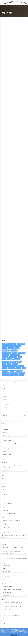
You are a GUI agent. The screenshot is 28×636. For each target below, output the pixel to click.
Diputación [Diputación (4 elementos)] (16, 359)
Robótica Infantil (7, 454)
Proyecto (3, 612)
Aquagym (5, 432)
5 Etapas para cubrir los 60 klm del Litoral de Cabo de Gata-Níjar (12, 466)
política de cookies (14, 632)
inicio (2, 530)
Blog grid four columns (6, 470)
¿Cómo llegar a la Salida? (9, 498)
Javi (4, 579)
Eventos (3, 486)
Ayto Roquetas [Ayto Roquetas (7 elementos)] (6, 350)
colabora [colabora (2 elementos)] (5, 357)
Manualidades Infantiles (8, 448)
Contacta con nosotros (8, 507)
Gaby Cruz (3, 396)
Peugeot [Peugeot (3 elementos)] (12, 370)
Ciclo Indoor (6, 437)
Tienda (3, 620)
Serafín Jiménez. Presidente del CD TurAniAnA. (10, 598)
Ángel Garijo (4, 385)
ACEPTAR (14, 634)
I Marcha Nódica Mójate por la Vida (9, 494)
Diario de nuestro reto (6, 481)
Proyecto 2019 (4, 618)
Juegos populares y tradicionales (11, 446)
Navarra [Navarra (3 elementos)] (18, 368)
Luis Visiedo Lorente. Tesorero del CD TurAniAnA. (11, 582)
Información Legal (5, 527)
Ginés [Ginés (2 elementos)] (9, 363)
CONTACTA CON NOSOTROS (8, 472)
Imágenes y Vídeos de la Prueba (10, 513)
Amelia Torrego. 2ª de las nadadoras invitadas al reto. (13, 559)
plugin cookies (25, 633)
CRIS (2, 478)
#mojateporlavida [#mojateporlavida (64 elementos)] (7, 343)
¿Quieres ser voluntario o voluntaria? (11, 500)
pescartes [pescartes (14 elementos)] (5, 370)
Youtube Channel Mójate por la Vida (11, 615)
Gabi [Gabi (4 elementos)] (4, 363)
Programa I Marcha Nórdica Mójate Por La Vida (12, 516)
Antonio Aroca (4, 388)
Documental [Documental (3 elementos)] (5, 361)
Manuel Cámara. (5, 402)
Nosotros (3, 539)
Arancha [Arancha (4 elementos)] (11, 348)
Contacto (5, 510)
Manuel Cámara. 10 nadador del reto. (13, 589)
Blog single (4, 623)
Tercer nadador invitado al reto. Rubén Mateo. (11, 603)
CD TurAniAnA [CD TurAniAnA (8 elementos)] (21, 352)
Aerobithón (6, 429)
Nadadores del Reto (8, 586)
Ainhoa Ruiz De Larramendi (8, 382)
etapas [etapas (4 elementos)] (19, 361)
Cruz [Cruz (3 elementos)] (4, 359)
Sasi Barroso (4, 407)
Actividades (4, 462)
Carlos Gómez (4, 393)
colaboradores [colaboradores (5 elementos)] (12, 357)
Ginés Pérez (4, 399)
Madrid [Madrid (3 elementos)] (4, 368)
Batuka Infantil (6, 435)
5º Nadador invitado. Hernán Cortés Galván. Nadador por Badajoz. (12, 548)
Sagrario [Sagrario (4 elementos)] (22, 372)
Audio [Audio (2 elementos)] (17, 348)
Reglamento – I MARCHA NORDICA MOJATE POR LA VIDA (12, 523)
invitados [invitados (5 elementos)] (15, 363)
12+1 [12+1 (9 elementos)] (14, 343)
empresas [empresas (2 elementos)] (13, 361)
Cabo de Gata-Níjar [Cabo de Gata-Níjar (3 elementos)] (7, 352)
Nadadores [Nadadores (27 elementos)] (11, 368)
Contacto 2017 (4, 475)
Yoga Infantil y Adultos (8, 459)
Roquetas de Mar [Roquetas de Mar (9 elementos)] (14, 372)
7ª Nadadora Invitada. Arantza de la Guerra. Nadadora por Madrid (12, 552)
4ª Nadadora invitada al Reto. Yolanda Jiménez (11, 543)
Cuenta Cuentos (7, 440)
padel (4, 451)
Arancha (3, 391)
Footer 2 (3, 489)
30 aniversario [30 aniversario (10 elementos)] (21, 343)
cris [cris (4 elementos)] (20, 357)
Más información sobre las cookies (9, 532)
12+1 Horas (3, 423)
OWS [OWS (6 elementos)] (24, 368)
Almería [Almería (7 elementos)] (5, 348)
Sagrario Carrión (5, 404)
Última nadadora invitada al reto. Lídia (12, 606)
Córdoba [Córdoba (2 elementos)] (10, 359)
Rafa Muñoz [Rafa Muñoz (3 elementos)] (5, 372)
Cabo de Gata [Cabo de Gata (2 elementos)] (14, 350)
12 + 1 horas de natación (8, 426)
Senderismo (6, 457)
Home (3, 8)
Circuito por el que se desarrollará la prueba (10, 504)
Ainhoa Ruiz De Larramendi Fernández (12, 555)
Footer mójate (5, 492)
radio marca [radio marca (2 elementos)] (19, 370)
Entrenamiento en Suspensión (10, 443)
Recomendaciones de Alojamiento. (11, 520)
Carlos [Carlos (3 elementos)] (14, 352)
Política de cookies (6, 609)
